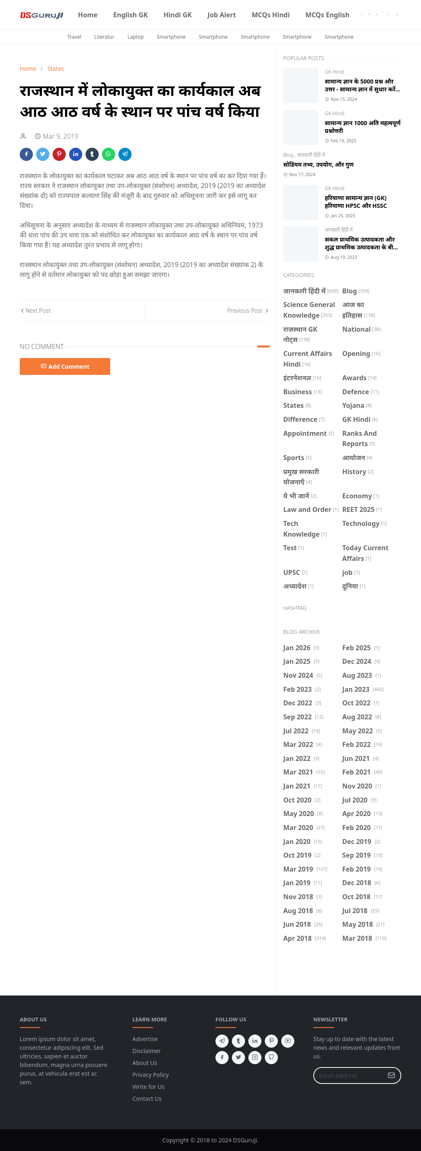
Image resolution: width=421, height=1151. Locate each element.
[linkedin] (254, 1041)
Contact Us (147, 1098)
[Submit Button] (391, 1075)
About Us (144, 1063)
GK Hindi (334, 71)
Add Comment (65, 366)
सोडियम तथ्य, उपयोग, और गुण (318, 164)
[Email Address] (348, 1075)
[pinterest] (271, 1041)
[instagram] (369, 15)
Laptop (135, 36)
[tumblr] (238, 1041)
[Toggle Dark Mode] (388, 14)
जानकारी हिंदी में (311, 154)
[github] (271, 1057)
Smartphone (171, 36)
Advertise (145, 1039)
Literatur (105, 36)
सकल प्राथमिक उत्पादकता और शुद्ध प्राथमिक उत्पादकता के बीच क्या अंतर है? (361, 247)
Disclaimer (146, 1051)
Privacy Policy (150, 1075)
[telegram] (222, 1041)
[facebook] (361, 15)
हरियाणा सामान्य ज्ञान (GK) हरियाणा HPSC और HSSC (356, 201)
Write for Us (148, 1087)
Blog (289, 154)
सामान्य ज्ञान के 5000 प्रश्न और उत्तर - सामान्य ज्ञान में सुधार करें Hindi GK (360, 89)
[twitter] (238, 1057)
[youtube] (377, 15)
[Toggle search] (397, 14)
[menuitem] (88, 15)
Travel (74, 36)
